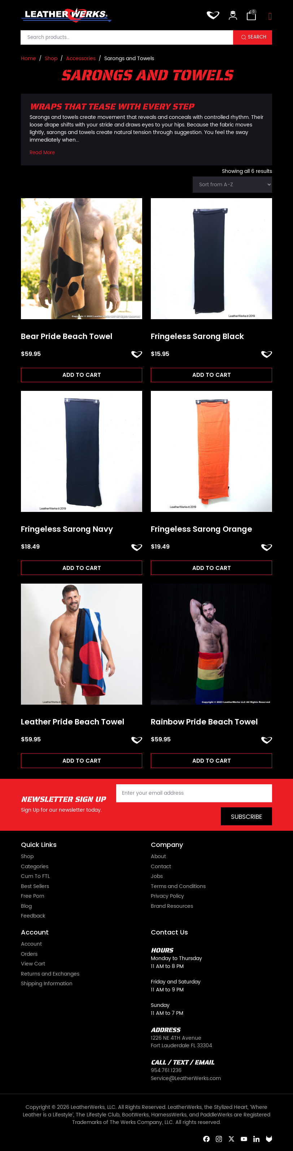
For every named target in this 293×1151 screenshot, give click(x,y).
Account (31, 945)
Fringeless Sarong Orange (201, 529)
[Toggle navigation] (270, 17)
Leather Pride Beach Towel (72, 722)
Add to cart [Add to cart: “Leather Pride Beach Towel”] (81, 760)
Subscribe (246, 817)
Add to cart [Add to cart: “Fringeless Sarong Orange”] (211, 568)
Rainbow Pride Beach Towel (204, 722)
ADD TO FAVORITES (136, 354)
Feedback (33, 916)
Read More (42, 153)
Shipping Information (47, 984)
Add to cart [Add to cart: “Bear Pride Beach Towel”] (81, 375)
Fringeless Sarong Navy (67, 529)
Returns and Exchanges (50, 974)
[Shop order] (232, 185)
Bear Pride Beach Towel (67, 336)
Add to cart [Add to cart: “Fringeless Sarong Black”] (211, 375)
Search (257, 37)
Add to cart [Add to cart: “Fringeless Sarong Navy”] (81, 568)
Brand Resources (172, 907)
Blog (26, 907)
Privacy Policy (167, 897)
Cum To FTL (35, 877)
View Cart (33, 964)
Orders (29, 955)
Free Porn (32, 897)
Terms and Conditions (178, 887)
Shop (51, 58)
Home (28, 58)
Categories (34, 867)
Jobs (157, 877)
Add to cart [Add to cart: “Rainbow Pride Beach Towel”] (211, 760)
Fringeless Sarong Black (197, 336)
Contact (161, 867)
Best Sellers (35, 887)
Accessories (81, 58)
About (158, 857)
